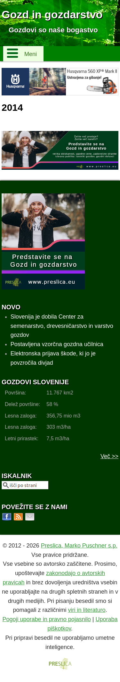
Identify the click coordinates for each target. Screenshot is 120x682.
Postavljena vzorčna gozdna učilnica (57, 344)
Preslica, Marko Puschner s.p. (79, 545)
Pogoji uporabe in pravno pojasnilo (47, 619)
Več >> (109, 456)
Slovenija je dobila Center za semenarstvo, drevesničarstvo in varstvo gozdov (62, 325)
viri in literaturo (87, 610)
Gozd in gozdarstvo (52, 14)
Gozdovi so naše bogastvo (53, 30)
